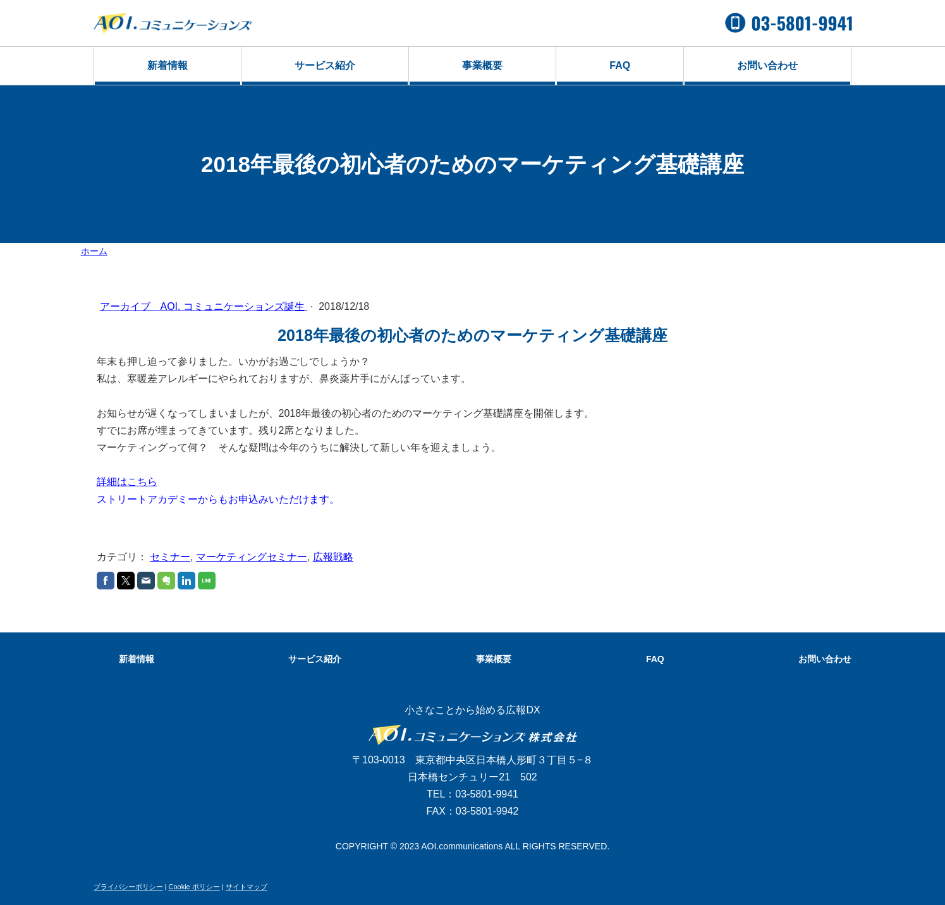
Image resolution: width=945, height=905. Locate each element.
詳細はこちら (127, 481)
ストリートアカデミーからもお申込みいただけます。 (218, 499)
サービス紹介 (325, 65)
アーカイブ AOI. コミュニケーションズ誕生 (204, 306)
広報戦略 (333, 556)
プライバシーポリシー (128, 886)
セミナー (170, 556)
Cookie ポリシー (193, 886)
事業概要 (482, 65)
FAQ (619, 65)
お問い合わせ (767, 65)
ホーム (94, 251)
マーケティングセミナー (251, 556)
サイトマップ (246, 886)
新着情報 (167, 65)
